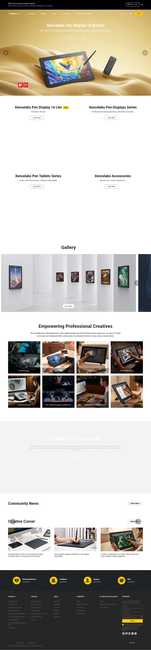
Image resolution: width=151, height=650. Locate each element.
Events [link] (79, 601)
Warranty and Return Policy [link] (39, 614)
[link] (14, 13)
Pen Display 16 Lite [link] (14, 610)
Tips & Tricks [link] (80, 607)
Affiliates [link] (56, 617)
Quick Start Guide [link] (36, 604)
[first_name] (132, 610)
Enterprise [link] (57, 604)
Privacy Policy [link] (20, 643)
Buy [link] (84, 37)
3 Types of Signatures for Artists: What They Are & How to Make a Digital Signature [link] (120, 555)
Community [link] (66, 13)
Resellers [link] (56, 614)
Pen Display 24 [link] (12, 604)
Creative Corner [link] (81, 614)
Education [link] (57, 607)
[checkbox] (122, 624)
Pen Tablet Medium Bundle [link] (16, 617)
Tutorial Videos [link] (35, 607)
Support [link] (43, 13)
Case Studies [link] (80, 610)
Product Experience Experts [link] (107, 604)
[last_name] (132, 613)
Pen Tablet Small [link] (13, 620)
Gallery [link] (101, 601)
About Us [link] (56, 601)
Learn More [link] (69, 37)
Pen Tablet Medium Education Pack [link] (17, 624)
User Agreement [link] (32, 643)
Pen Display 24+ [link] (13, 601)
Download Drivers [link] (36, 601)
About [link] (54, 13)
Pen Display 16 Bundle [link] (15, 607)
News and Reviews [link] (82, 604)
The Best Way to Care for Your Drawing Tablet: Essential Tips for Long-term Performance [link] (25, 555)
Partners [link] (56, 610)
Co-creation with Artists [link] (83, 13)
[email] (132, 606)
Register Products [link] (36, 617)
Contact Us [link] (34, 620)
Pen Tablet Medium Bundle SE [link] (17, 614)
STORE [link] (139, 13)
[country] (132, 617)
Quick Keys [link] (11, 628)
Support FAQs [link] (35, 610)
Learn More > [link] (26, 582)
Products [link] (31, 13)
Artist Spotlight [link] (103, 607)
